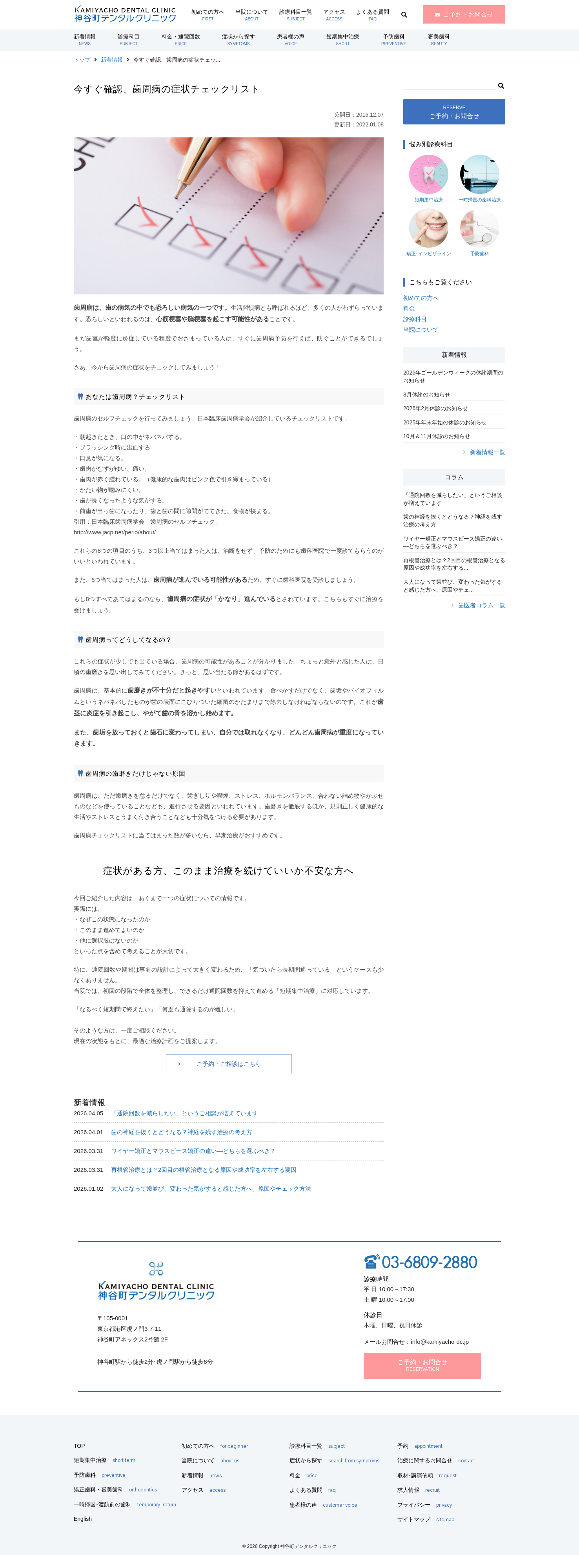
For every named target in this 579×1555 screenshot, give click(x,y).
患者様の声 (290, 39)
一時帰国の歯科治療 (480, 179)
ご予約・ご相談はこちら (229, 1063)
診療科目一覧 (295, 15)
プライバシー (424, 1505)
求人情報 (418, 1490)
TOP (79, 1446)
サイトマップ (425, 1519)
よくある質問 (372, 15)
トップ (82, 60)
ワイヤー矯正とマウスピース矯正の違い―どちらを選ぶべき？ (193, 1151)
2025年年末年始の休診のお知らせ (445, 422)
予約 (419, 1446)
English (83, 1519)
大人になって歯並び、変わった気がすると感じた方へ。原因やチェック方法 (211, 1188)
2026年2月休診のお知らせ (435, 408)
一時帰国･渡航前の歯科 (125, 1504)
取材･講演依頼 (427, 1475)
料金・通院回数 (181, 39)
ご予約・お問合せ (468, 14)
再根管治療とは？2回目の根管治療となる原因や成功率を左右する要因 (204, 1169)
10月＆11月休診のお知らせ (436, 436)
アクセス (334, 15)
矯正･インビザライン (428, 232)
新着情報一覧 (487, 452)
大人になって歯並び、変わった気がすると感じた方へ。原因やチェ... (452, 586)
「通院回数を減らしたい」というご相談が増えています (184, 1113)
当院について (251, 15)
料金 (409, 308)
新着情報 (85, 39)
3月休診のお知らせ (426, 394)
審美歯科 (439, 39)
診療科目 (129, 39)
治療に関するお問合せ (436, 1460)
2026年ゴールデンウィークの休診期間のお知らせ (453, 376)
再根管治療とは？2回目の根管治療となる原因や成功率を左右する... (454, 564)
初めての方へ (207, 15)
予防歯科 (393, 39)
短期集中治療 (342, 39)
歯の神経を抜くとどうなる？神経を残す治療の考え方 (181, 1132)
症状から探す (238, 39)
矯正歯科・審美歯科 (115, 1489)
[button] (500, 84)
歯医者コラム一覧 (481, 605)
